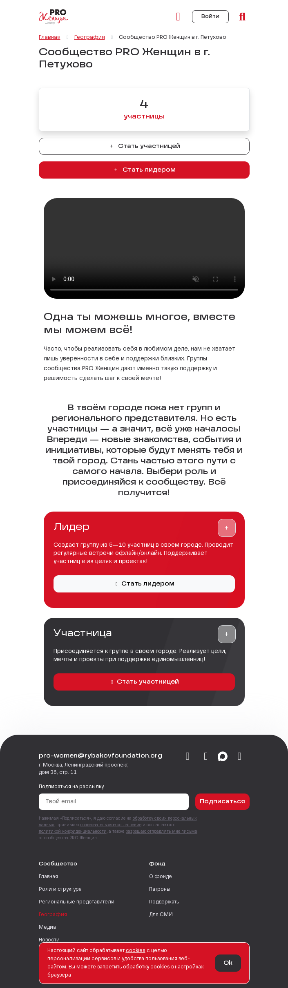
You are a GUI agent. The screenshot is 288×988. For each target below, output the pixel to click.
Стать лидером (144, 170)
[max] (222, 756)
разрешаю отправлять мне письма (161, 831)
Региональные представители (76, 902)
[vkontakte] (187, 756)
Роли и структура (60, 889)
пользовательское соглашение (110, 825)
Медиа (47, 927)
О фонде (160, 876)
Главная (48, 876)
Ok (227, 963)
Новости (49, 940)
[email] (239, 756)
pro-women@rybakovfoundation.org (100, 756)
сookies (135, 950)
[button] (227, 528)
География (53, 914)
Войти (210, 16)
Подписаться (222, 802)
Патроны (159, 889)
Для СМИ (161, 914)
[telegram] (206, 756)
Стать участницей (144, 146)
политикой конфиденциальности (73, 831)
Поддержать (164, 902)
